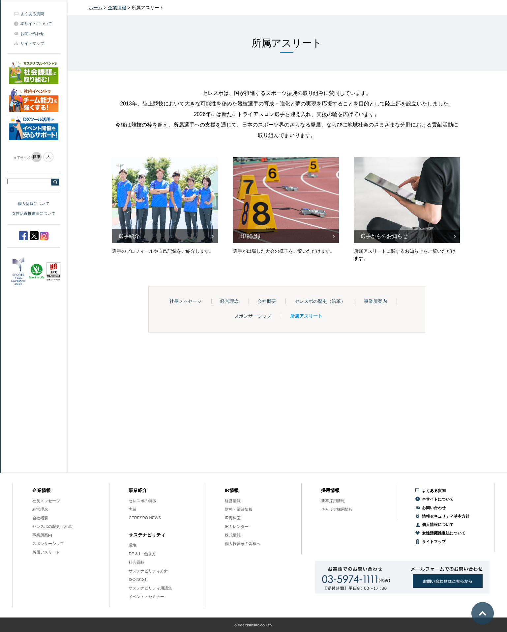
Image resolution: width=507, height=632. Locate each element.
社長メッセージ (185, 301)
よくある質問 (32, 14)
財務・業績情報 (239, 509)
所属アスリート (306, 316)
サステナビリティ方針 (148, 571)
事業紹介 (138, 490)
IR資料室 (233, 518)
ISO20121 (137, 579)
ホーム (96, 7)
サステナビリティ (147, 534)
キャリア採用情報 (337, 509)
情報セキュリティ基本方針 (445, 516)
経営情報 (233, 501)
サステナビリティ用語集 (150, 588)
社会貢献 (136, 562)
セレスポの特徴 (142, 501)
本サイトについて (36, 23)
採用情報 (330, 490)
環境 (132, 545)
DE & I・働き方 (142, 554)
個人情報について (33, 203)
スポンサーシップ (252, 316)
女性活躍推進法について (33, 213)
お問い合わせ (32, 33)
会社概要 (266, 301)
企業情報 (117, 7)
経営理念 (229, 301)
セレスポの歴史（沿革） (320, 301)
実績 (132, 509)
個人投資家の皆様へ (242, 543)
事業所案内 (375, 301)
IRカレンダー (237, 526)
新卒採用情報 (333, 501)
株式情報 (233, 535)
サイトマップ (32, 43)
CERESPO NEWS (145, 518)
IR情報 (232, 490)
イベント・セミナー (146, 596)
